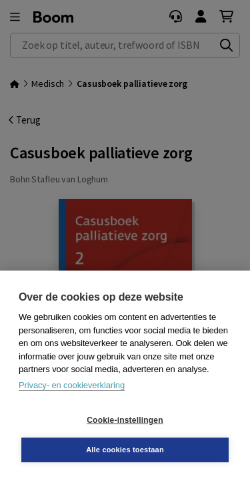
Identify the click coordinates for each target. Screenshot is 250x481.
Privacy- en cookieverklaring (72, 385)
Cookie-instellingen (125, 420)
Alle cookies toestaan (125, 450)
